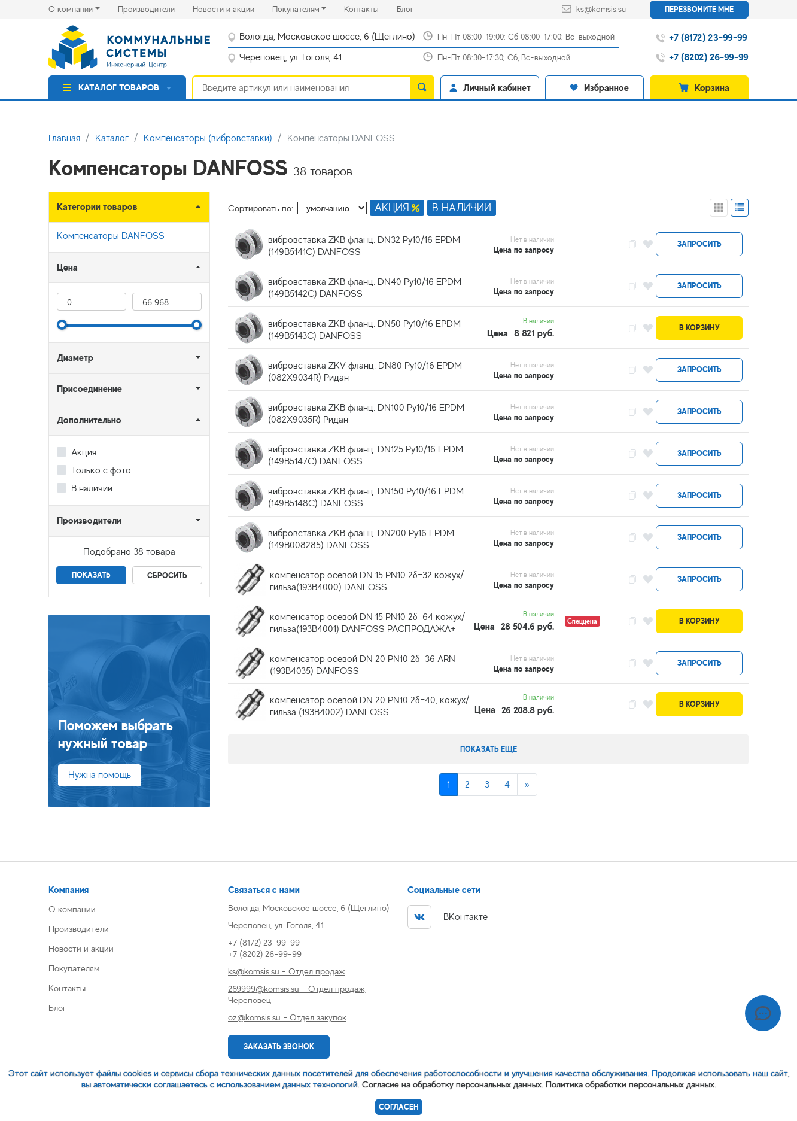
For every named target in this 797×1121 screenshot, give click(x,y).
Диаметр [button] (75, 357)
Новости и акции (232, 8)
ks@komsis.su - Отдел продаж (286, 971)
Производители (155, 8)
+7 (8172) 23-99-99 (264, 942)
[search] (422, 87)
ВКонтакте (447, 917)
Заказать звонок (279, 1046)
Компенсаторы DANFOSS (111, 235)
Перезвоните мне (699, 9)
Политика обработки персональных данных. (631, 1084)
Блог (414, 8)
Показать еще (488, 749)
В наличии (91, 488)
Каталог (112, 138)
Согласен (399, 1106)
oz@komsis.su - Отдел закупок (287, 1017)
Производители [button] (89, 520)
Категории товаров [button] (97, 206)
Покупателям (296, 9)
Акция (83, 452)
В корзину (699, 327)
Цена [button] (67, 267)
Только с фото (101, 470)
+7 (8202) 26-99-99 (265, 954)
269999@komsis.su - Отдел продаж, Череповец (297, 994)
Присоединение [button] (89, 388)
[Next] (527, 784)
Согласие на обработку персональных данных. (452, 1084)
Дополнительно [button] (89, 420)
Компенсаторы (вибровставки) (208, 138)
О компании (70, 9)
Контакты (370, 8)
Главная (64, 138)
